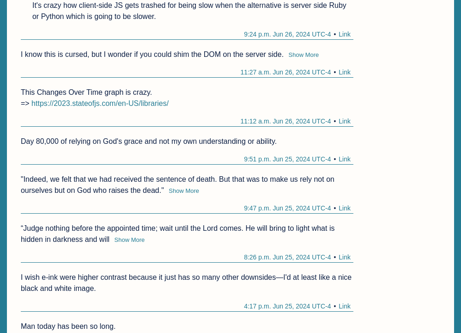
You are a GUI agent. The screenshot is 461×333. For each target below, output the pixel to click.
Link (345, 34)
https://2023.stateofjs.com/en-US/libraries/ (100, 103)
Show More (304, 54)
